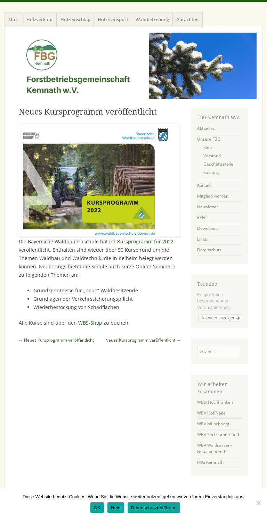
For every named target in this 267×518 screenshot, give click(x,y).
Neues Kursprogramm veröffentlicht (56, 340)
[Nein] (258, 503)
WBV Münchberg (213, 424)
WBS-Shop (90, 322)
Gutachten (187, 19)
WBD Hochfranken (215, 402)
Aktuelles (206, 128)
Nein (116, 507)
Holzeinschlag (75, 19)
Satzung (211, 172)
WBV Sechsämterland (218, 434)
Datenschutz (209, 250)
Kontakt (204, 185)
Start (13, 19)
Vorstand (212, 156)
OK (97, 507)
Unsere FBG (208, 139)
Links (202, 239)
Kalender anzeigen (220, 318)
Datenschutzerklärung (154, 507)
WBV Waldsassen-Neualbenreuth (214, 448)
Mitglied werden (212, 196)
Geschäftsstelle (218, 164)
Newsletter (207, 207)
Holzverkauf (39, 19)
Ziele (208, 147)
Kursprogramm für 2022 (144, 241)
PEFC (202, 217)
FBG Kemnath (210, 462)
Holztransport (113, 19)
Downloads (208, 228)
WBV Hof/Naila (211, 413)
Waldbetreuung (152, 19)
